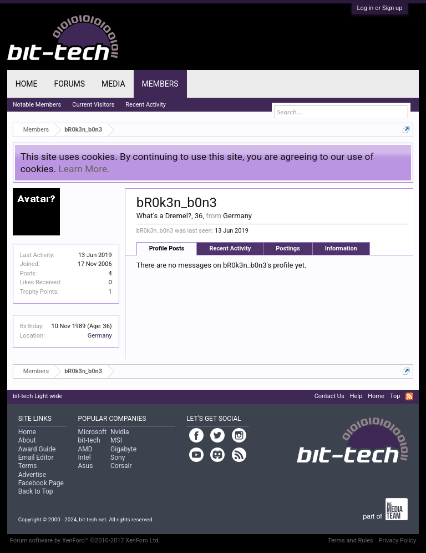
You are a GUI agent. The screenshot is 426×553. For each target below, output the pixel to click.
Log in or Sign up (380, 8)
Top (395, 396)
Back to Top (35, 491)
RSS (409, 396)
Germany (100, 335)
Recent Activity (230, 248)
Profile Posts (167, 248)
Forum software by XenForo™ (85, 540)
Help (356, 396)
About (27, 440)
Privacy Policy (398, 540)
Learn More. (84, 168)
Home (27, 83)
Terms (27, 466)
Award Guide (37, 449)
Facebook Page (41, 483)
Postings (288, 248)
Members (160, 83)
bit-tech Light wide (38, 396)
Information (341, 248)
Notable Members (37, 104)
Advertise (32, 475)
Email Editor (36, 457)
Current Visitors (93, 104)
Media (113, 83)
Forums (69, 83)
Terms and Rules (350, 540)
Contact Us (329, 396)
